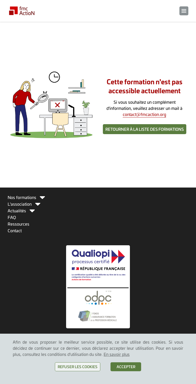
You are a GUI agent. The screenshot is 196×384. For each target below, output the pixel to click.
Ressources (18, 224)
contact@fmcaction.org (144, 114)
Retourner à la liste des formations (144, 129)
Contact (15, 230)
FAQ (12, 217)
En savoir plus (117, 354)
